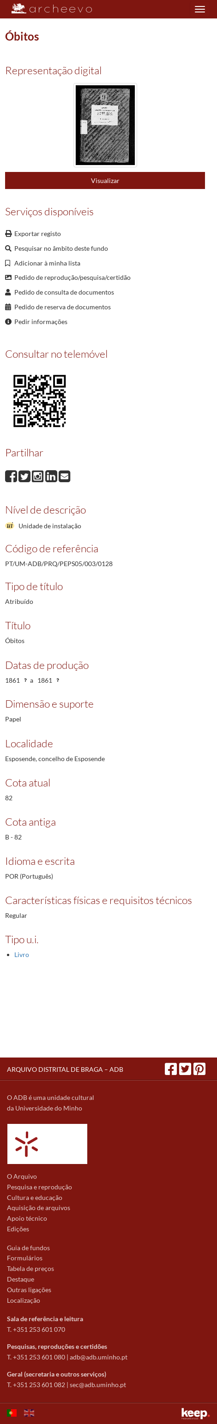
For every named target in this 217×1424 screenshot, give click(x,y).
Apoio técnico (27, 1218)
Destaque (20, 1279)
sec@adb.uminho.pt (98, 1385)
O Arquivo (22, 1176)
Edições (18, 1229)
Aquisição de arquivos (38, 1207)
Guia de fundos (28, 1248)
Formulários (24, 1258)
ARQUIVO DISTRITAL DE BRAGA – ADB (65, 1069)
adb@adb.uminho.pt (98, 1357)
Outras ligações (29, 1290)
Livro (21, 954)
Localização (23, 1300)
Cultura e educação (34, 1197)
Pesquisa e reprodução (39, 1187)
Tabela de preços (30, 1268)
